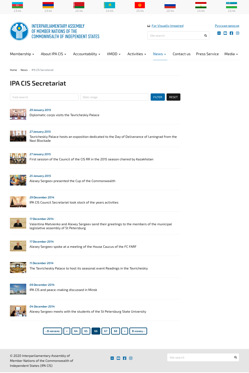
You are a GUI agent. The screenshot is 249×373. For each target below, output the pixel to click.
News (159, 53)
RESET (173, 97)
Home (13, 70)
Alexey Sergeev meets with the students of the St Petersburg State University (88, 311)
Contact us (182, 53)
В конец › (138, 331)
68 (115, 331)
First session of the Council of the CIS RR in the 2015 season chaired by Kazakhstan (91, 159)
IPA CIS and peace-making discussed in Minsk (63, 290)
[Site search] (178, 35)
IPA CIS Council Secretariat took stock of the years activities (74, 202)
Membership (22, 53)
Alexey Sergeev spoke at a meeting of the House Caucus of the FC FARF (83, 246)
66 (96, 331)
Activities (136, 53)
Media (231, 53)
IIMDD (113, 53)
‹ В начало (53, 331)
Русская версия (227, 25)
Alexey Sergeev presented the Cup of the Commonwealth (72, 181)
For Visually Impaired (167, 25)
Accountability (86, 53)
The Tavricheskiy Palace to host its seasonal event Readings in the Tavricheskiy (89, 268)
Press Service (207, 53)
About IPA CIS (53, 53)
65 (86, 331)
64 (76, 331)
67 (105, 331)
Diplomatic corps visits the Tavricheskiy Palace (64, 115)
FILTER (157, 97)
